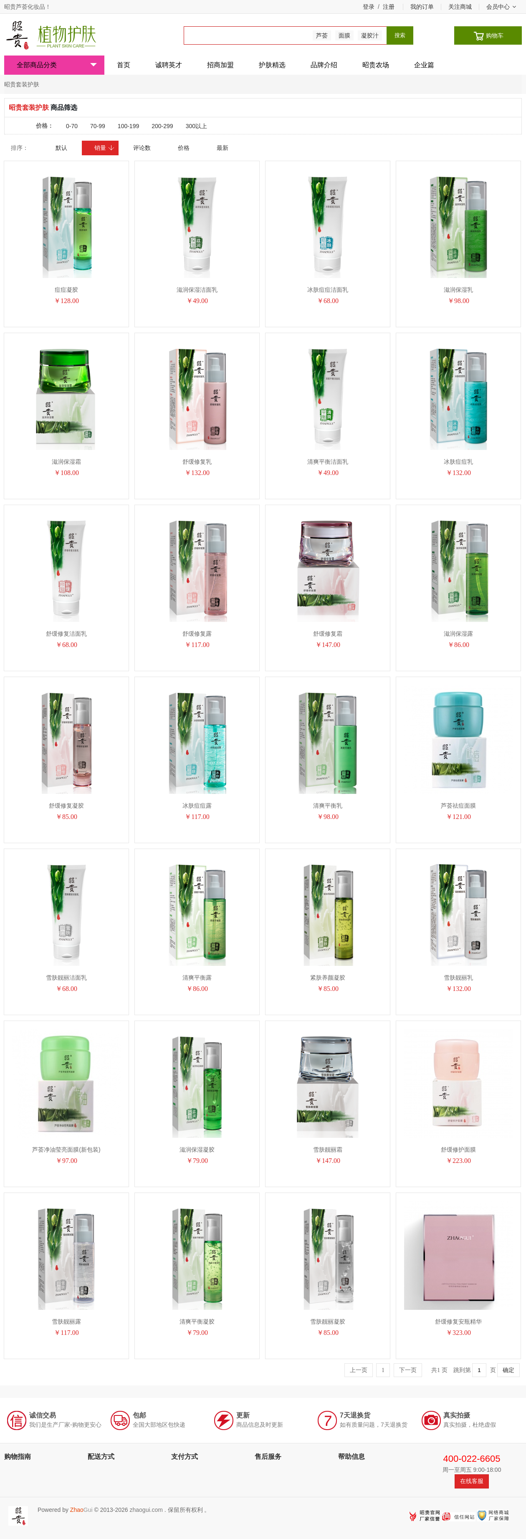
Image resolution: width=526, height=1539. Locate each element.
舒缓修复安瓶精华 (458, 1321)
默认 (61, 147)
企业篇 (424, 64)
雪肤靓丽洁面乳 (66, 977)
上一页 (358, 1370)
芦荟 (322, 35)
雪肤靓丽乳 (458, 977)
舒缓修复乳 (197, 461)
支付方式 (184, 1456)
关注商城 (460, 6)
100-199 (128, 126)
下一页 (408, 1370)
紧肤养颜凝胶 (327, 977)
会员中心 (501, 6)
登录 (368, 6)
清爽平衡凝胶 (197, 1321)
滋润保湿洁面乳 (197, 289)
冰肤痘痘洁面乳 (327, 289)
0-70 (72, 126)
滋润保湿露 (458, 633)
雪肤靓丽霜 (327, 1149)
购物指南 (17, 1456)
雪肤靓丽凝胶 (327, 1321)
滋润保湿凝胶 (197, 1149)
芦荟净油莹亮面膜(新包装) (66, 1149)
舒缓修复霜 (327, 633)
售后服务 (268, 1456)
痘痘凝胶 (66, 289)
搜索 (399, 35)
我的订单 (422, 6)
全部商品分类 (57, 64)
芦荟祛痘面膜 (458, 805)
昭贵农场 (375, 64)
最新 (222, 147)
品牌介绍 (324, 64)
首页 (123, 64)
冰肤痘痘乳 (458, 461)
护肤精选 (272, 64)
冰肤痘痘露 (197, 805)
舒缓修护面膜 (458, 1149)
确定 (508, 1370)
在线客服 (471, 1481)
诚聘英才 (168, 64)
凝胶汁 (370, 35)
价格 (184, 147)
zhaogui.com (145, 1509)
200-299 (162, 126)
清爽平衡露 (197, 977)
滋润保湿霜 (66, 461)
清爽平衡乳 (327, 805)
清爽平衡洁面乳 (327, 461)
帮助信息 (351, 1456)
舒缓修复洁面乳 (66, 633)
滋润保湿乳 (458, 289)
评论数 (142, 147)
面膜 (344, 35)
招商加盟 (220, 64)
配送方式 (101, 1456)
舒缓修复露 (197, 633)
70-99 (97, 126)
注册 (388, 6)
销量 (104, 147)
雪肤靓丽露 (66, 1321)
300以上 (196, 126)
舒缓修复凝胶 (66, 805)
